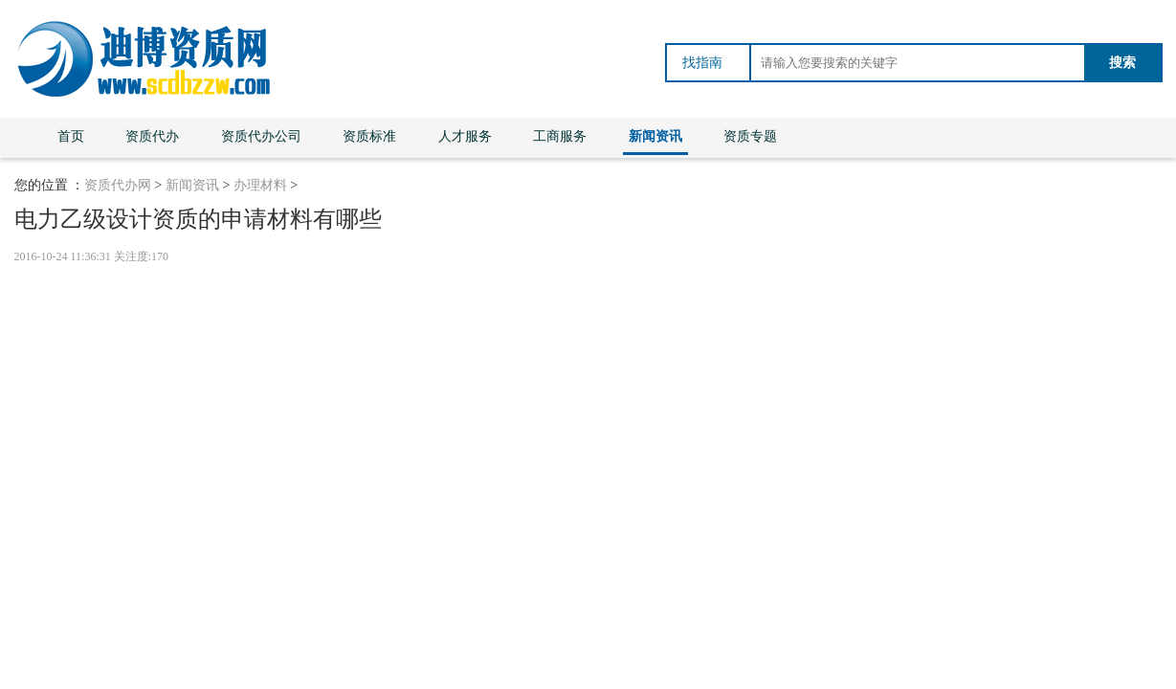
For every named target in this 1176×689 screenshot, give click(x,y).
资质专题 (750, 136)
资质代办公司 (261, 136)
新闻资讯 (655, 136)
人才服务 (465, 136)
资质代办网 (117, 185)
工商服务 (560, 136)
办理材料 (260, 185)
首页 (70, 136)
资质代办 (152, 136)
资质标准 (369, 136)
